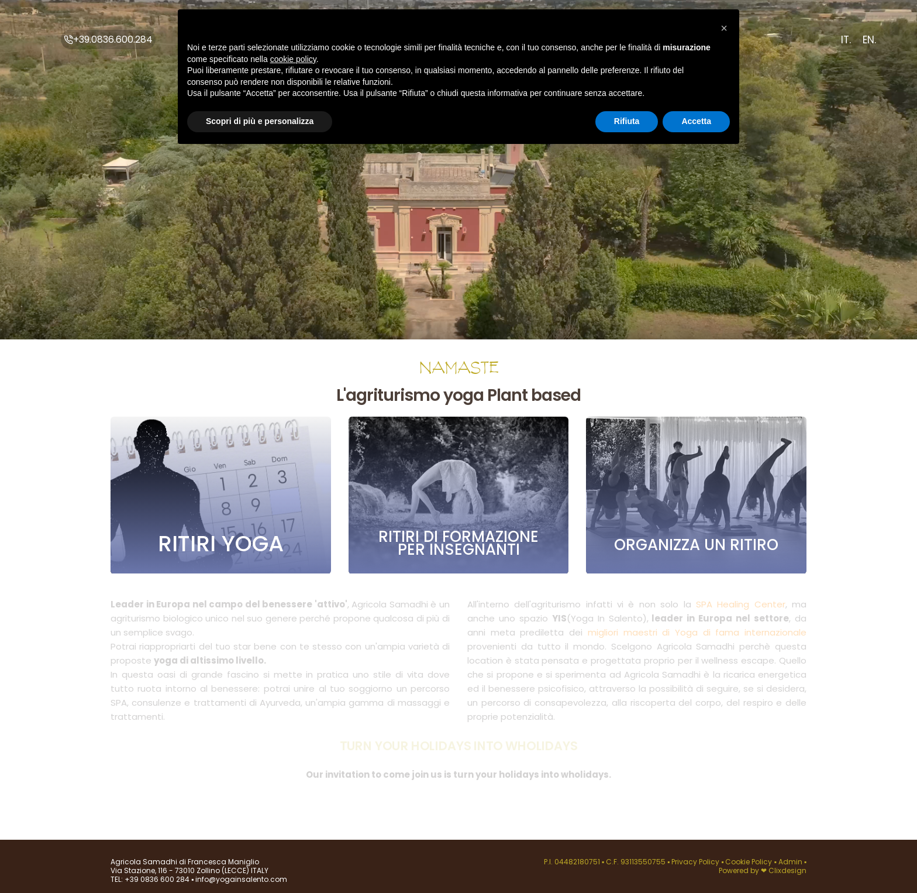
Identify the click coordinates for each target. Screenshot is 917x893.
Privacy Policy (696, 862)
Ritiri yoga (221, 544)
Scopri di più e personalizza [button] (259, 121)
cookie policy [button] (293, 59)
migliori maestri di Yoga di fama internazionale (697, 629)
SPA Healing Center (740, 601)
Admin (790, 862)
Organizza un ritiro (696, 545)
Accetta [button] (696, 121)
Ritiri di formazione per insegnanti (458, 544)
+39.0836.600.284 (108, 39)
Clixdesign (787, 870)
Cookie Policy (749, 862)
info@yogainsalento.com (240, 879)
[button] (724, 28)
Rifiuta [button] (627, 121)
